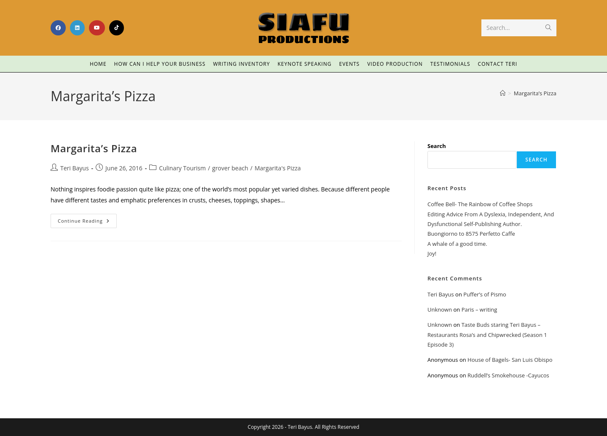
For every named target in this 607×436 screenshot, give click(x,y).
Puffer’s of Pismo (484, 294)
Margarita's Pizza (278, 168)
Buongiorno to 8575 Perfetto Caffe (471, 233)
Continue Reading (87, 219)
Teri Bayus (74, 168)
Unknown (439, 309)
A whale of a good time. (457, 244)
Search (436, 146)
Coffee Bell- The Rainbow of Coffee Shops (479, 204)
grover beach (230, 168)
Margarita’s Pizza (535, 93)
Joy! (431, 253)
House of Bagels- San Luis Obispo (509, 359)
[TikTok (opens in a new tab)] (116, 27)
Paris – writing (479, 309)
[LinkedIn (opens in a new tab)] (77, 27)
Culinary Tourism (182, 168)
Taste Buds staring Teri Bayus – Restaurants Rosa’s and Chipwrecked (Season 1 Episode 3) (487, 334)
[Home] (502, 93)
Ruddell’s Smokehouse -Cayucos (508, 375)
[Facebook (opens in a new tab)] (58, 27)
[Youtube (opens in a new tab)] (97, 27)
